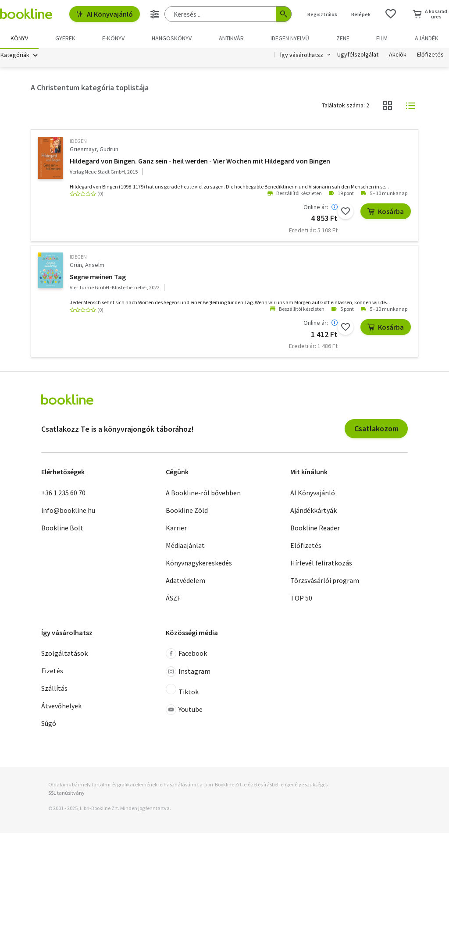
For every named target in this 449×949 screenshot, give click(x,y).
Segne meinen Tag (98, 278)
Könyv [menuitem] (19, 38)
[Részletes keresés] (155, 14)
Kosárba (385, 212)
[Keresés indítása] (284, 14)
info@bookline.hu (68, 511)
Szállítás (54, 689)
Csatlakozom (376, 430)
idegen (78, 142)
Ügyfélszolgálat (357, 56)
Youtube (184, 711)
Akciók (397, 56)
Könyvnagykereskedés (199, 563)
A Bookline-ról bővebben (203, 493)
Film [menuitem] (382, 38)
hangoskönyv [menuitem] (172, 38)
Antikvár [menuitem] (231, 38)
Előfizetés (430, 56)
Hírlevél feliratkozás (321, 563)
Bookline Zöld (187, 511)
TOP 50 (301, 598)
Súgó (48, 724)
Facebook (186, 655)
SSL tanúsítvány (66, 794)
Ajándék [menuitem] (426, 38)
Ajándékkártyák (313, 511)
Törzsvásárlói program (324, 581)
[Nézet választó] (388, 107)
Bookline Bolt (62, 528)
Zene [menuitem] (342, 38)
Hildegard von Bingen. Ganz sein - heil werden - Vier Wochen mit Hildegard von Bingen (200, 161)
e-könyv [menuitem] (113, 38)
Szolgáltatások (64, 654)
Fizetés (52, 672)
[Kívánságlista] (390, 14)
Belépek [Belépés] (361, 14)
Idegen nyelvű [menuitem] (290, 38)
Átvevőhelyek (61, 707)
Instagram (188, 673)
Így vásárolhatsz (301, 56)
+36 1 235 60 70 (63, 493)
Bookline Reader (315, 528)
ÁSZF (173, 598)
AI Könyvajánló (104, 14)
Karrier (176, 528)
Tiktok (182, 691)
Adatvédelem (185, 581)
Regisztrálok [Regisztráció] (322, 14)
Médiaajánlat (185, 546)
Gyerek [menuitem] (65, 38)
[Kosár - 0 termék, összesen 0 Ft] (430, 14)
